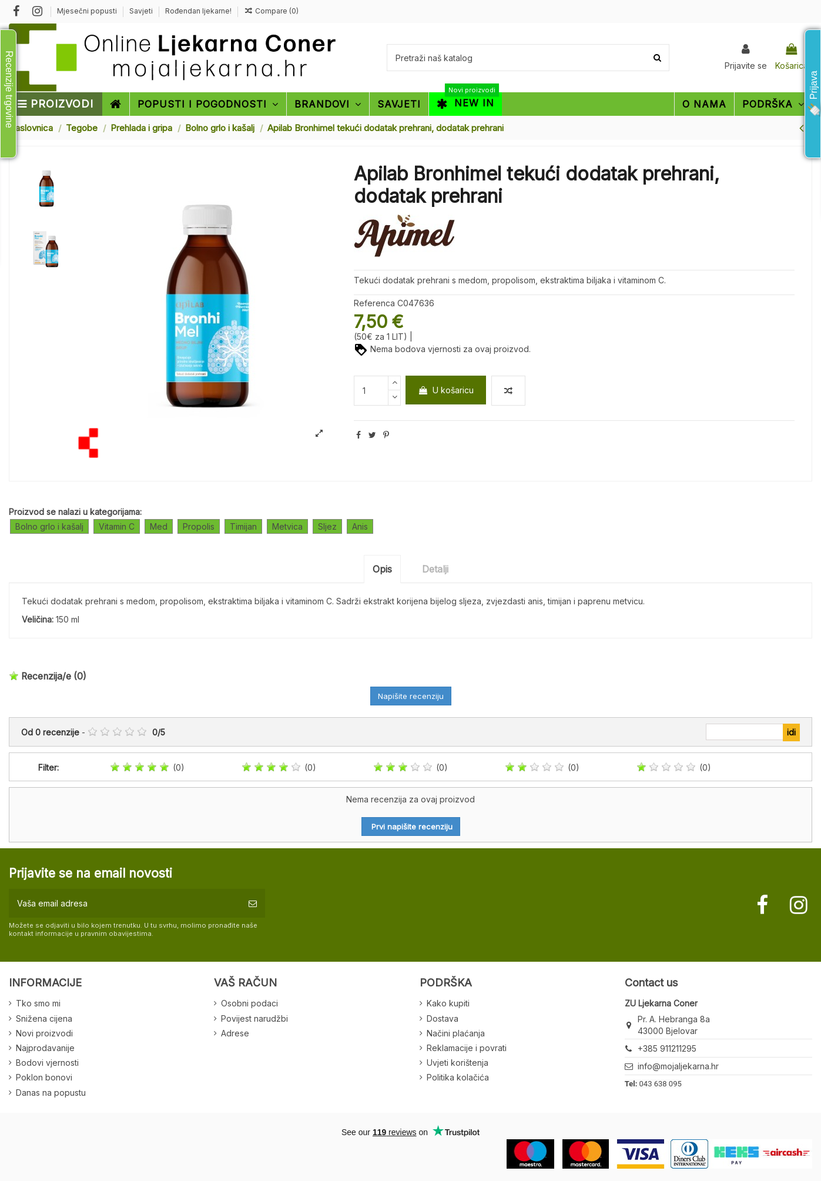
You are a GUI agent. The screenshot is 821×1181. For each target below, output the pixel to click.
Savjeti (142, 10)
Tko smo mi (38, 1003)
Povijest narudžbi (254, 1018)
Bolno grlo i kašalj (49, 526)
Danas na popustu (51, 1093)
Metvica (287, 526)
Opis (382, 569)
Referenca (374, 303)
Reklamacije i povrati (467, 1048)
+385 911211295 (667, 1048)
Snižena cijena (44, 1018)
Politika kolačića (458, 1077)
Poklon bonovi (44, 1077)
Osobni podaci (249, 1003)
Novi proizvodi (44, 1033)
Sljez (327, 526)
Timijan (243, 526)
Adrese (235, 1033)
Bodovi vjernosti (47, 1063)
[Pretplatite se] (252, 903)
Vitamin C (117, 526)
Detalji (435, 569)
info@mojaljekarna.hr (678, 1066)
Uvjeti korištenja (457, 1063)
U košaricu (446, 390)
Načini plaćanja (456, 1033)
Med (158, 526)
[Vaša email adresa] (124, 903)
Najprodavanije (45, 1048)
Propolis (199, 526)
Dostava (442, 1018)
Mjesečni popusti (88, 10)
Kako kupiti (448, 1003)
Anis (360, 526)
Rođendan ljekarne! (198, 10)
